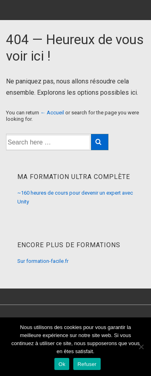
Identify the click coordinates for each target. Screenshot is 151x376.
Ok (61, 364)
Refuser (86, 364)
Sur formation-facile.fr (42, 261)
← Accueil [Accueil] (52, 113)
